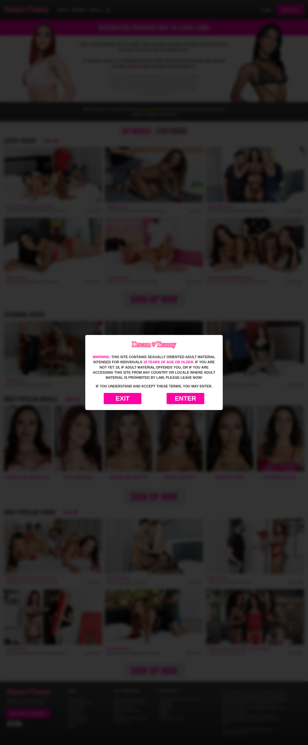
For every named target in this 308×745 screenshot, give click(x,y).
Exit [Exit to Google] (122, 398)
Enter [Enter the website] (185, 398)
